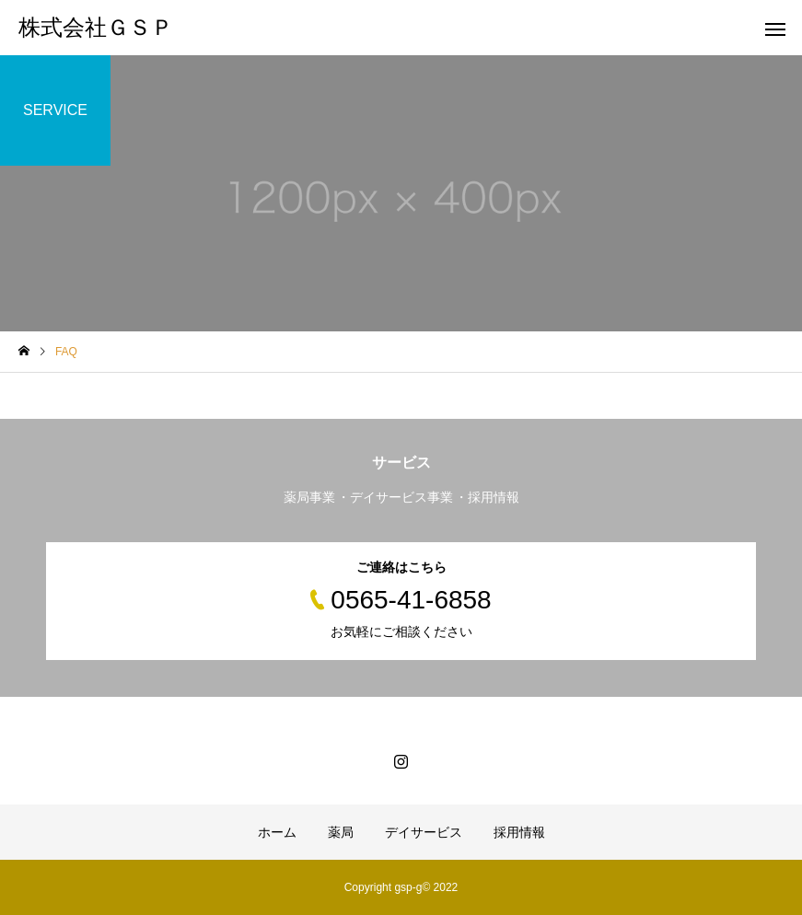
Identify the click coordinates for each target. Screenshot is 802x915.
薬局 (341, 832)
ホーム (277, 832)
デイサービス (423, 832)
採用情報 (519, 832)
